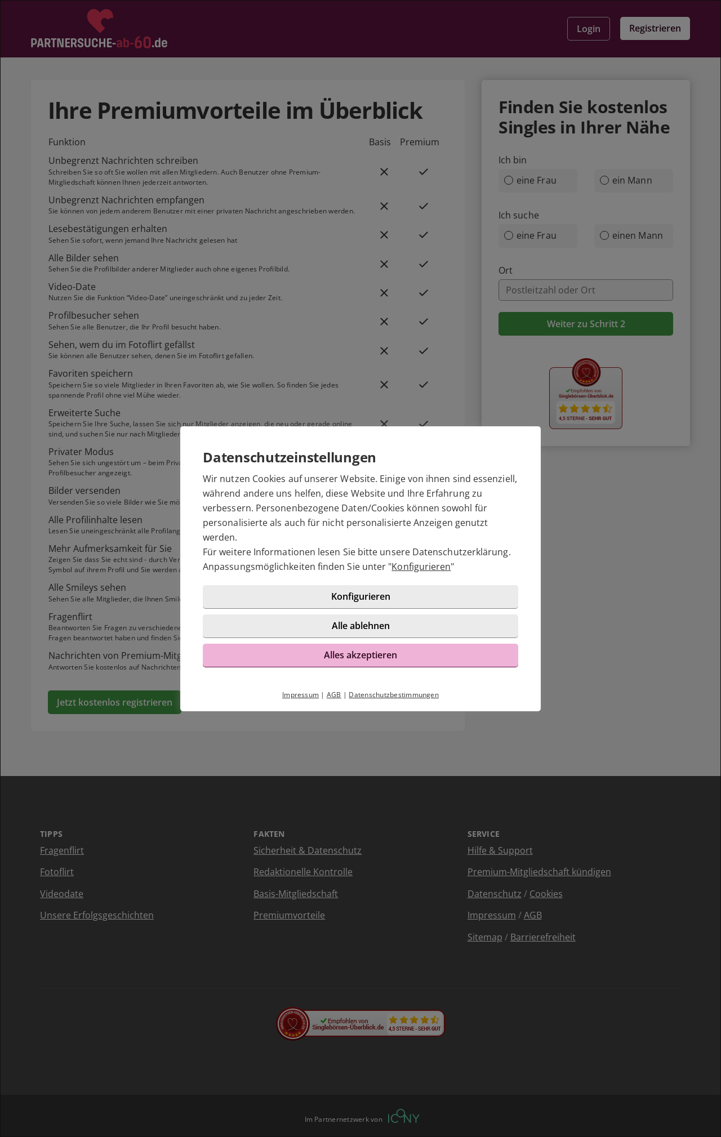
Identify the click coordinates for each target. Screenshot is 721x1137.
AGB (334, 694)
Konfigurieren (421, 566)
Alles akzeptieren (360, 655)
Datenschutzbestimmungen (394, 694)
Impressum (300, 694)
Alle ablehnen (361, 625)
